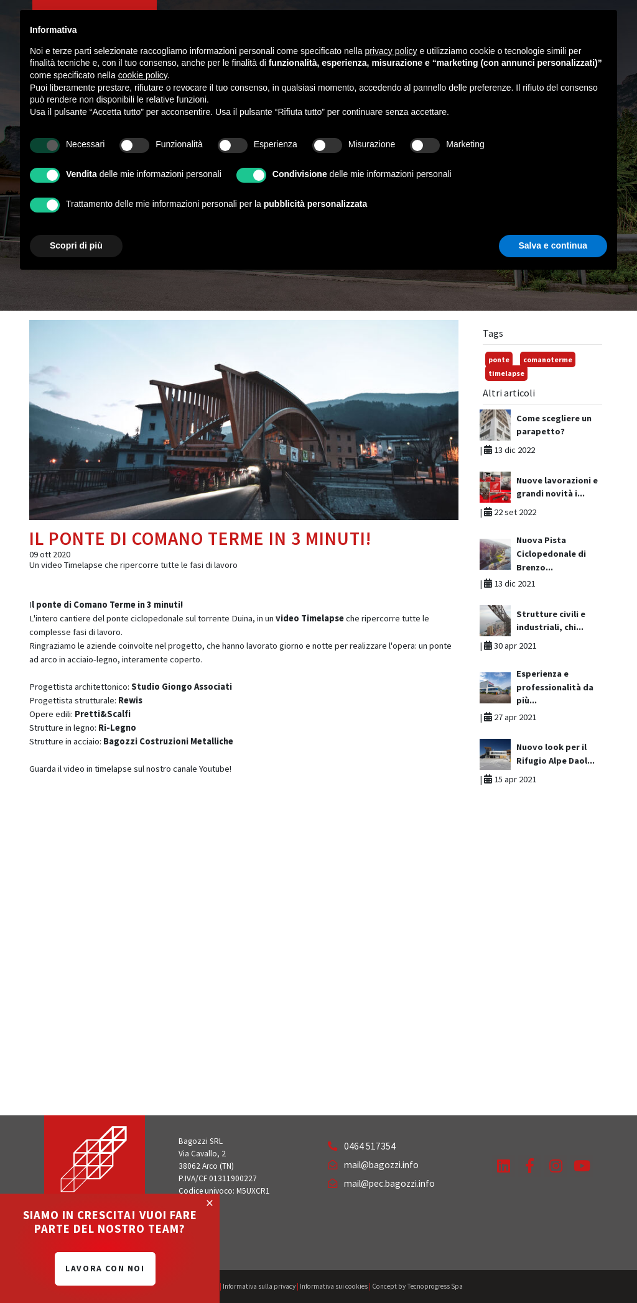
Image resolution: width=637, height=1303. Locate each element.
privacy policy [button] (391, 51)
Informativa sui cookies (334, 1286)
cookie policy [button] (142, 75)
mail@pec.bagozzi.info (381, 1183)
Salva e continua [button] (553, 245)
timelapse (506, 373)
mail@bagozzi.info (373, 1165)
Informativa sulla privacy (259, 1286)
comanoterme (547, 359)
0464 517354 (362, 1146)
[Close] (209, 1203)
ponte (498, 359)
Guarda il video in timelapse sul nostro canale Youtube (129, 768)
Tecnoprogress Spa (435, 1286)
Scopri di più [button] (76, 245)
